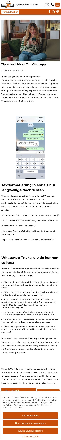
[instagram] (53, 12)
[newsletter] (57, 12)
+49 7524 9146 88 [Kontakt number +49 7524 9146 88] (52, 4)
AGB (36, 436)
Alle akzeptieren (30, 415)
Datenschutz (28, 436)
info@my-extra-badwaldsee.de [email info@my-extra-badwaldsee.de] (47, 4)
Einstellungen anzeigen (30, 430)
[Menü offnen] (57, 5)
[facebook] (49, 12)
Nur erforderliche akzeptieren (30, 423)
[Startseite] (7, 4)
